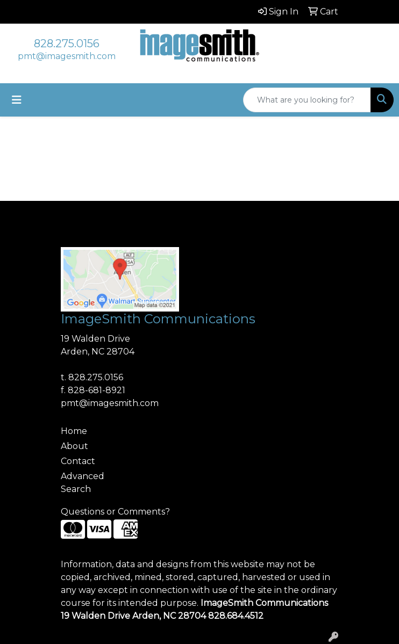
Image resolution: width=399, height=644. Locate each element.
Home (74, 431)
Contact (78, 461)
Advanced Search (82, 482)
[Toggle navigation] (16, 99)
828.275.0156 (66, 43)
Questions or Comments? (115, 511)
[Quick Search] (307, 100)
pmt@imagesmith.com (67, 56)
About (74, 446)
